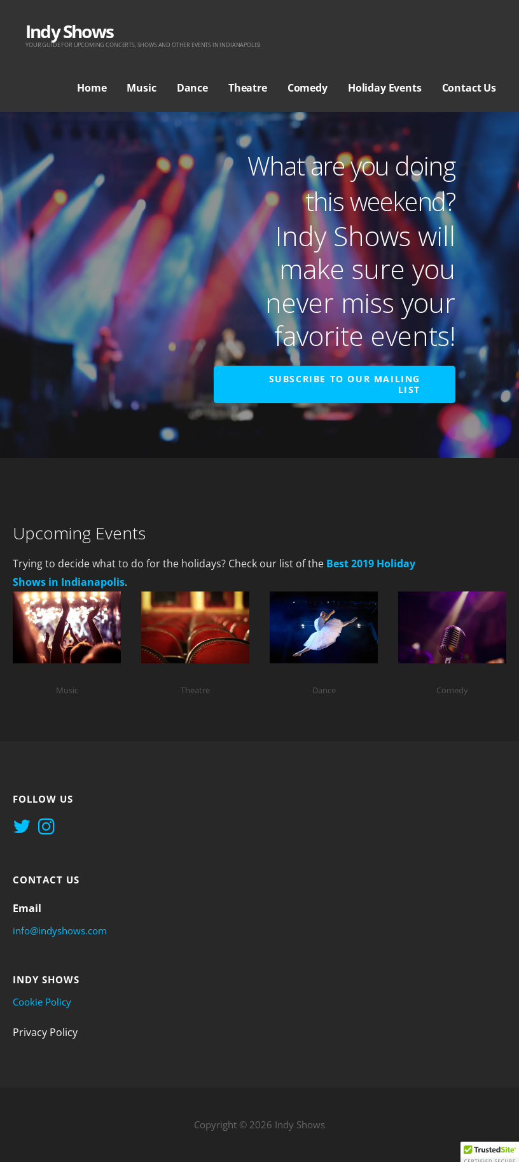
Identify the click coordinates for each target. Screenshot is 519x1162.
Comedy (307, 88)
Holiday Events (385, 88)
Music (141, 88)
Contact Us (469, 88)
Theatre (247, 88)
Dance (192, 88)
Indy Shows (69, 31)
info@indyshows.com (60, 930)
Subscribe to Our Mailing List (344, 384)
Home (91, 88)
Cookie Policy (42, 1001)
